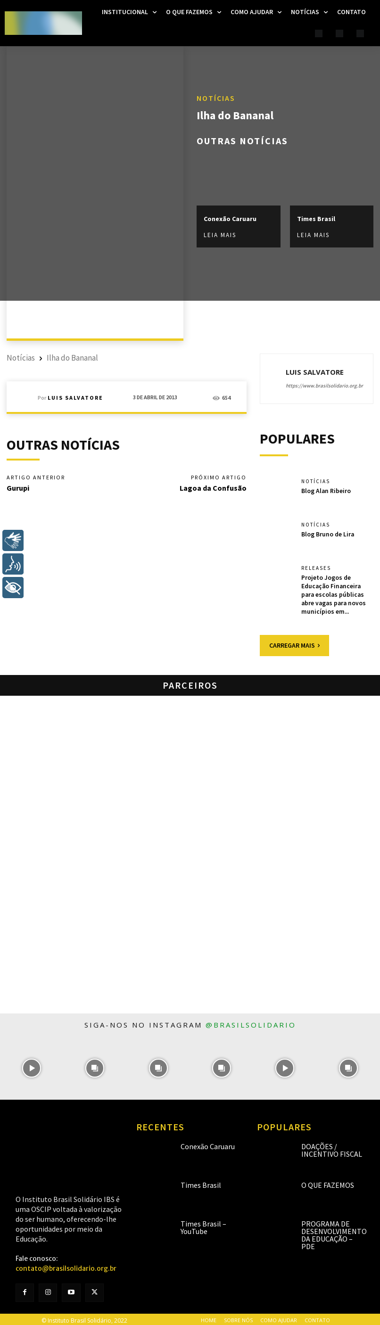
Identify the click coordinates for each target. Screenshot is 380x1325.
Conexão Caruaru (230, 218)
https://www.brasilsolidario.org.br (324, 385)
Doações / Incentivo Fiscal (331, 1147)
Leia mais (220, 235)
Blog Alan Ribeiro (325, 490)
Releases (316, 568)
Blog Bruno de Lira (327, 534)
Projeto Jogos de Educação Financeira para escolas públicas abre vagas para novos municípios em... (336, 593)
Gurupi (18, 488)
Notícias (216, 98)
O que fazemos (327, 1182)
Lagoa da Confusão (213, 488)
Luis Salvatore (75, 398)
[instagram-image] (31, 1065)
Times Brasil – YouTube (203, 1225)
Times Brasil (316, 218)
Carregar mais (294, 643)
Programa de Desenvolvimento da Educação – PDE (334, 1233)
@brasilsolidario (251, 1022)
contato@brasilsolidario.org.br (66, 1266)
